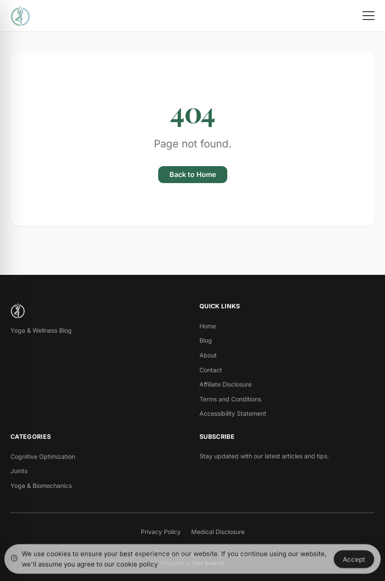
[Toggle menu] (368, 15)
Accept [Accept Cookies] (354, 560)
